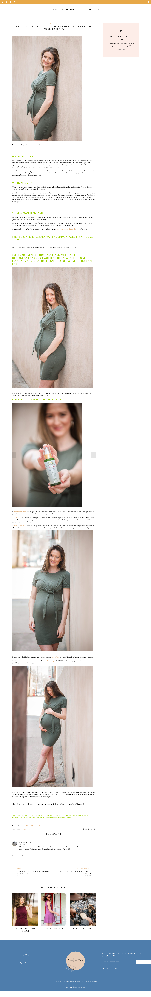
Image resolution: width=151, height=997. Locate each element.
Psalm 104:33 (121, 49)
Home (54, 9)
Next (93, 455)
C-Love (16, 518)
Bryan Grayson (33, 826)
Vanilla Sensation (20, 512)
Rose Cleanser (19, 526)
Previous (14, 455)
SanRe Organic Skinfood (66, 229)
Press (81, 9)
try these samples (50, 661)
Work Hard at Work (82, 929)
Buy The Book (93, 9)
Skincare (54, 23)
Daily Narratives (67, 9)
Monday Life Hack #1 (54, 929)
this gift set (55, 657)
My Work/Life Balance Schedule (25, 930)
